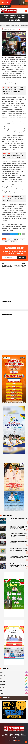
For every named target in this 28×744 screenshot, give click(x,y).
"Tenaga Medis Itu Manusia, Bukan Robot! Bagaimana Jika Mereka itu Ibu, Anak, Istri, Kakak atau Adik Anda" (18, 565)
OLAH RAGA (2, 681)
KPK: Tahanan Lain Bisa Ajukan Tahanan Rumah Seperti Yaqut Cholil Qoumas (13, 198)
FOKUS (9, 239)
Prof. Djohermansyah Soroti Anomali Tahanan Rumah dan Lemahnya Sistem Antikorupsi (13, 155)
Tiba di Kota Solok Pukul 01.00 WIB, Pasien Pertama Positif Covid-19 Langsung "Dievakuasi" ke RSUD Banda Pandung (18, 527)
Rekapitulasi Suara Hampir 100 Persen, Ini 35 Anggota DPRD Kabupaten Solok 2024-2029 (18, 549)
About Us (12, 734)
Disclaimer (23, 736)
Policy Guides (17, 736)
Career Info (14, 738)
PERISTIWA (5, 241)
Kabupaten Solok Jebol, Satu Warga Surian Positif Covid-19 (18, 542)
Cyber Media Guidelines (7, 736)
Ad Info (22, 734)
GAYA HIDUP (16, 239)
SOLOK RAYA (13, 241)
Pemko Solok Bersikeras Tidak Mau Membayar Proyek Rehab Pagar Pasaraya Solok (19, 557)
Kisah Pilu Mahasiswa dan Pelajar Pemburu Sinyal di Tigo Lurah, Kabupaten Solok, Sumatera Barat (18, 535)
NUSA (22, 239)
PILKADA (2, 687)
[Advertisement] (14, 285)
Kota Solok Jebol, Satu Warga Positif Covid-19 (18, 519)
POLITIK (1, 690)
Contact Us (17, 734)
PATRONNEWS (17, 741)
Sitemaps (6, 734)
